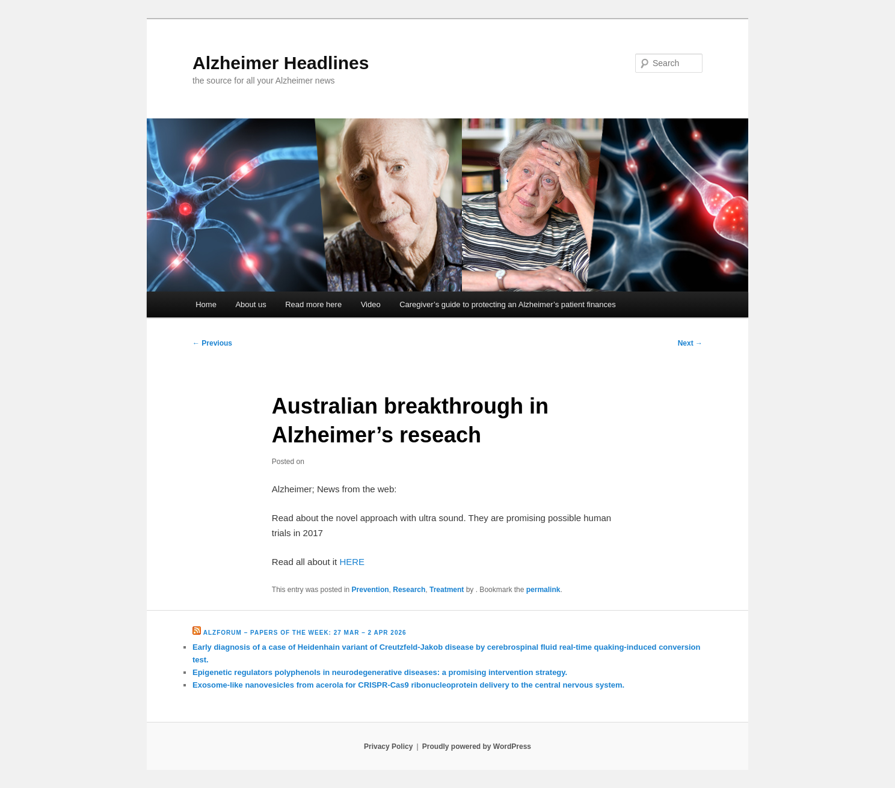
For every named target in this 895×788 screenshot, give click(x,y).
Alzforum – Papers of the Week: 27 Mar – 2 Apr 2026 (305, 632)
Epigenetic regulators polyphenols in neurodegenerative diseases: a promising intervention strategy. (379, 672)
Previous (212, 343)
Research (409, 589)
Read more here (313, 304)
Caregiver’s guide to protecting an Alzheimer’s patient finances (507, 304)
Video (371, 304)
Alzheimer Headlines (280, 63)
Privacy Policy (388, 746)
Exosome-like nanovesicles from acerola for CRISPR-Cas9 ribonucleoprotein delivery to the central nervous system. (408, 684)
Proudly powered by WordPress (476, 746)
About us (250, 304)
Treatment (446, 589)
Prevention (370, 589)
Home (206, 304)
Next (690, 343)
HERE (351, 562)
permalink (543, 589)
